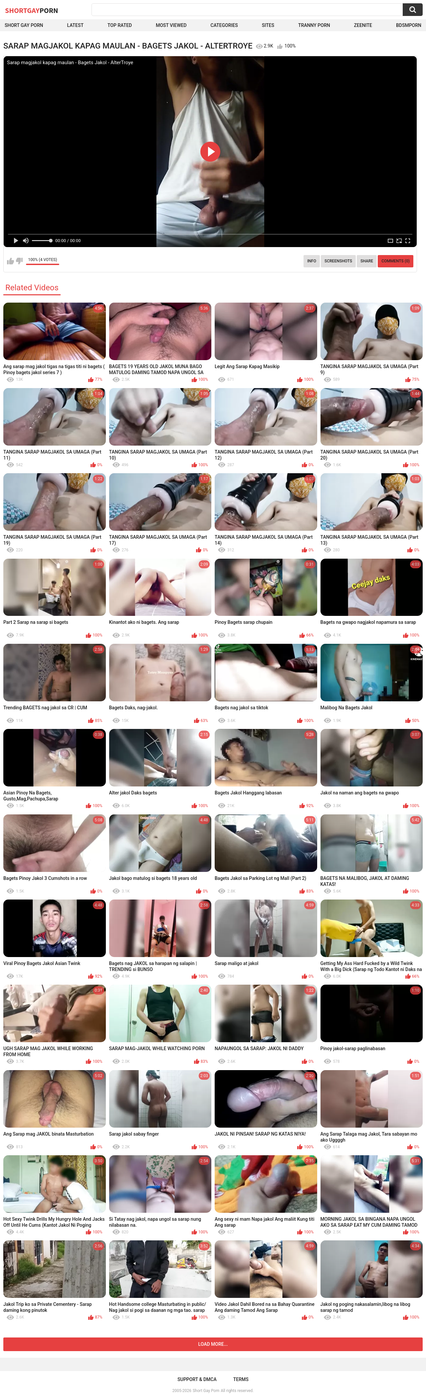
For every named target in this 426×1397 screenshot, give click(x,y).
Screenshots (338, 261)
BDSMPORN (408, 25)
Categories (224, 25)
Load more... (213, 1344)
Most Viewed (171, 25)
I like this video (10, 261)
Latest (75, 25)
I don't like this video (19, 261)
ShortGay (31, 10)
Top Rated (119, 25)
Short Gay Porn (24, 25)
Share (366, 261)
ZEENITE (363, 25)
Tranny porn (314, 25)
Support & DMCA (196, 1379)
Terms (241, 1379)
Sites (268, 25)
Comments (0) (395, 261)
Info (311, 261)
